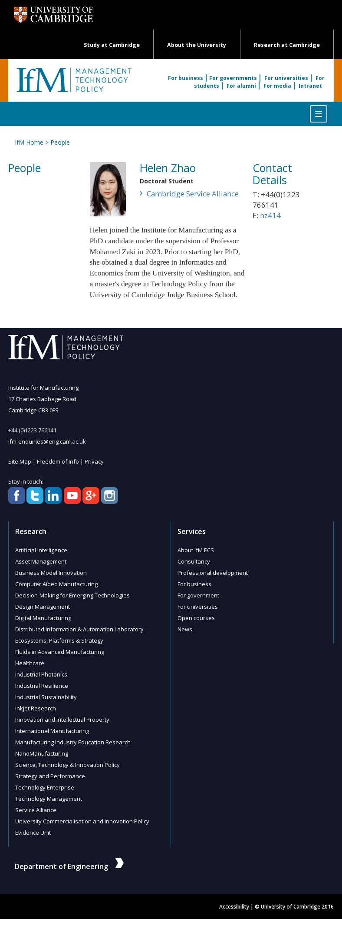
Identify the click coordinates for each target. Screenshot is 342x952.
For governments (233, 78)
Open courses (196, 618)
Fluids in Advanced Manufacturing (59, 652)
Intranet (310, 86)
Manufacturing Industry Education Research (73, 742)
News (185, 629)
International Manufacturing (52, 731)
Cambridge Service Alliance (193, 194)
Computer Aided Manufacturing (56, 584)
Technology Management (48, 799)
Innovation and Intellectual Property (62, 719)
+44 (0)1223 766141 (32, 430)
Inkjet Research (35, 708)
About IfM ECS (196, 550)
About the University (196, 45)
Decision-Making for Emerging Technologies (72, 595)
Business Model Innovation (51, 573)
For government (198, 595)
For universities (286, 78)
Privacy (94, 461)
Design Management (42, 606)
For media (277, 86)
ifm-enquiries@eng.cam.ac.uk (47, 441)
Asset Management (40, 561)
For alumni (241, 86)
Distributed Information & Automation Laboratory (79, 629)
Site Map (19, 461)
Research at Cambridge (287, 45)
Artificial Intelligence (41, 550)
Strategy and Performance (50, 776)
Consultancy (194, 561)
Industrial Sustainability (46, 697)
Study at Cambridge (112, 45)
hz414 (270, 215)
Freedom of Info (58, 461)
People (60, 142)
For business (185, 78)
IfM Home (29, 142)
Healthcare (29, 663)
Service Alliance (35, 810)
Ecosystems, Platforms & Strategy (59, 640)
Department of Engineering (69, 866)
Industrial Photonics (41, 674)
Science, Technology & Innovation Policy (67, 765)
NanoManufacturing (41, 753)
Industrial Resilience (41, 686)
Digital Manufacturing (43, 618)
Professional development (213, 573)
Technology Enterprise (44, 787)
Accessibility (234, 906)
